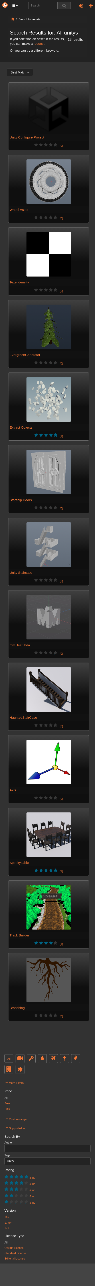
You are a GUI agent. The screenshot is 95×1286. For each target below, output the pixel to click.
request (39, 43)
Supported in (15, 1127)
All (8, 1058)
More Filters (15, 1082)
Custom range (16, 1118)
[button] (15, 5)
